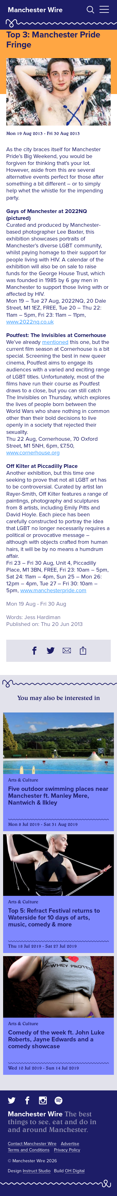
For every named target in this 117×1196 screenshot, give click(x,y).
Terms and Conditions (29, 1150)
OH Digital (75, 1171)
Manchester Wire (35, 10)
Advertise (70, 1143)
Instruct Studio (37, 1171)
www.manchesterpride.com (53, 590)
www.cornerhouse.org (33, 452)
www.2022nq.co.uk (30, 321)
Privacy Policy (67, 1150)
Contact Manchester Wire (32, 1143)
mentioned (55, 342)
